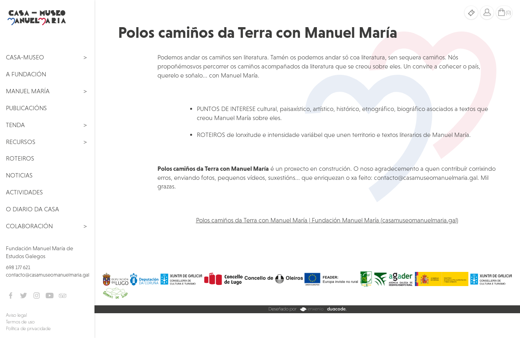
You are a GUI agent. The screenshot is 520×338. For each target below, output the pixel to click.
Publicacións (26, 107)
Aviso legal (16, 315)
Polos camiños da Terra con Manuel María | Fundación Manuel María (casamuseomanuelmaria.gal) (327, 219)
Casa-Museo (25, 57)
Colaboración (29, 225)
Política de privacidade (28, 328)
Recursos (20, 141)
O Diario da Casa (32, 208)
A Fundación (26, 74)
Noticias (19, 175)
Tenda (15, 124)
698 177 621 (18, 267)
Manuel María (28, 90)
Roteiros (20, 158)
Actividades (24, 192)
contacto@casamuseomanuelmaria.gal (47, 275)
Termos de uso (20, 322)
